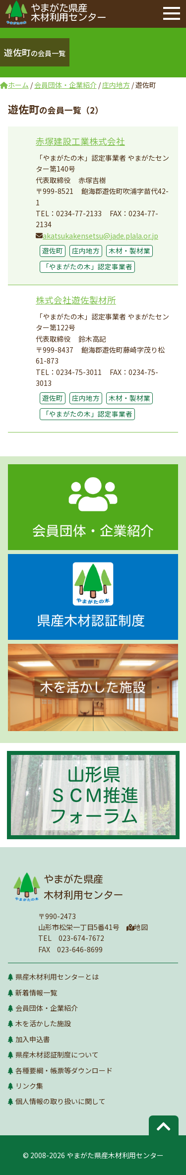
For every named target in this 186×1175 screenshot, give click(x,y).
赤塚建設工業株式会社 (80, 141)
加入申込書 (32, 1039)
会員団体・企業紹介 (46, 1008)
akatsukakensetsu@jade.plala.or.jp (100, 236)
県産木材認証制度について (57, 1054)
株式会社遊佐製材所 (76, 300)
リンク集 (29, 1086)
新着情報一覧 (36, 992)
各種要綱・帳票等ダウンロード (64, 1070)
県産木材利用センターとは (57, 977)
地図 (137, 927)
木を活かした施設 (43, 1023)
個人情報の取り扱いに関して (60, 1101)
